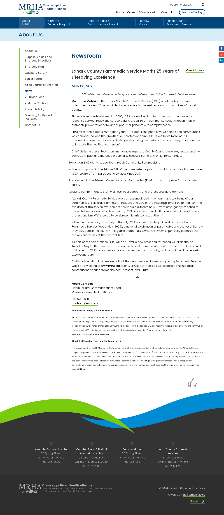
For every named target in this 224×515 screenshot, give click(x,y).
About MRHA (26, 22)
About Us (31, 51)
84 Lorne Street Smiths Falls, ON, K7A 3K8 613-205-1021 (172, 457)
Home (120, 12)
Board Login (197, 501)
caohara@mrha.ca (85, 303)
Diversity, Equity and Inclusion (38, 117)
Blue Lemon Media (194, 494)
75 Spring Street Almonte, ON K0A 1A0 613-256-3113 (132, 455)
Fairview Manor (144, 22)
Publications (36, 97)
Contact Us (168, 12)
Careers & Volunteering (142, 12)
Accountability (34, 109)
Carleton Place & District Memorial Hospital (104, 22)
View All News (195, 70)
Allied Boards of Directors (41, 85)
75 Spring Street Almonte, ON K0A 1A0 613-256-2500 (51, 455)
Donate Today (192, 12)
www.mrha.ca (110, 266)
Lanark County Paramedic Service (179, 22)
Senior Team (33, 79)
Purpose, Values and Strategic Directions (38, 58)
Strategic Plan (34, 67)
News (28, 91)
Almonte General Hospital (59, 22)
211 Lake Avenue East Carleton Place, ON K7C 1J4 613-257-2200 (91, 457)
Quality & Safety (36, 73)
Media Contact (38, 103)
